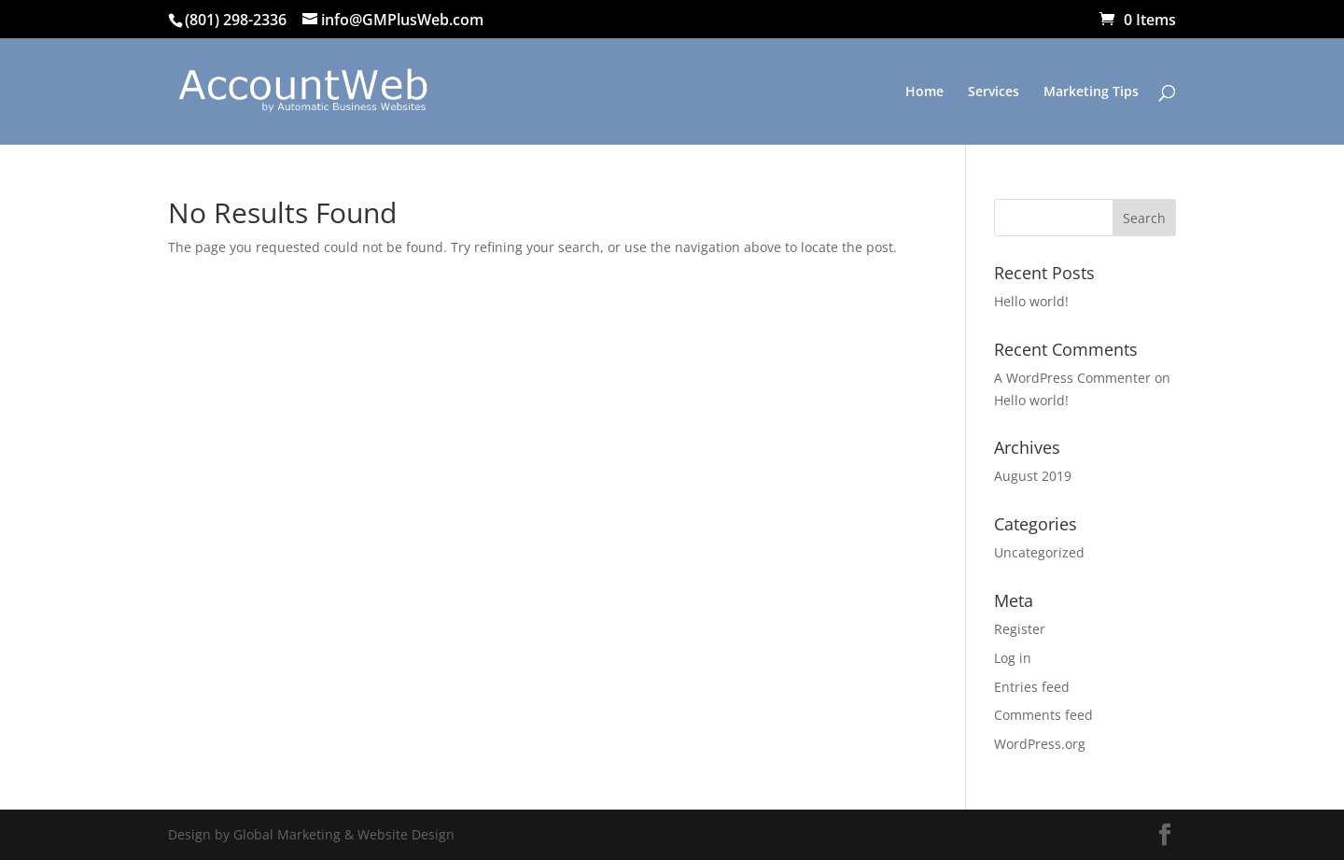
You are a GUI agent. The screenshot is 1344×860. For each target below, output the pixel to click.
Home (924, 92)
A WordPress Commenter (1072, 378)
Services (993, 92)
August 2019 (1032, 476)
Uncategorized (1039, 552)
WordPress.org (1039, 744)
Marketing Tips (1091, 92)
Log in (1012, 658)
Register (1019, 629)
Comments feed (1043, 715)
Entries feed (1032, 687)
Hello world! (1031, 301)
